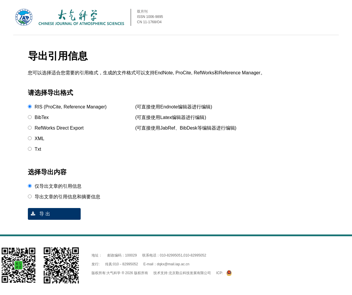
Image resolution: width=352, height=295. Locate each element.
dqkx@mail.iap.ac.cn (173, 264)
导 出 (39, 213)
